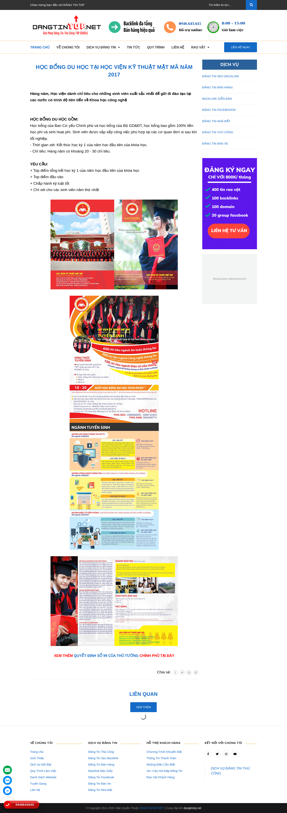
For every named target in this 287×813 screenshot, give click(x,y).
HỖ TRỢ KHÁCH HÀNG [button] (165, 742)
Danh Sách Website (43, 777)
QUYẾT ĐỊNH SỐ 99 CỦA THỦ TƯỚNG (106, 656)
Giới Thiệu (37, 758)
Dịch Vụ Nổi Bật (41, 764)
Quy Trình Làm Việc (43, 770)
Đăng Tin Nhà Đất (100, 790)
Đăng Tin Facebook (101, 777)
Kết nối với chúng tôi (225, 742)
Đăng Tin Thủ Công (101, 751)
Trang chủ (37, 751)
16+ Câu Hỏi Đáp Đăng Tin (164, 770)
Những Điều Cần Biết (161, 764)
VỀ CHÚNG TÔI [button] (42, 742)
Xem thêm (143, 707)
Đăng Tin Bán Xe (99, 783)
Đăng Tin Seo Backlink (103, 758)
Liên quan (143, 693)
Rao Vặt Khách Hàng (161, 777)
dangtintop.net (192, 808)
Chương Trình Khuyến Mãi (164, 751)
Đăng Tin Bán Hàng (101, 764)
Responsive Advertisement (229, 278)
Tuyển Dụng (38, 783)
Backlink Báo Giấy (100, 770)
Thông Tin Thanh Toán (161, 758)
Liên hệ (35, 790)
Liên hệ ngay (240, 47)
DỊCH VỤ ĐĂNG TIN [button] (104, 742)
